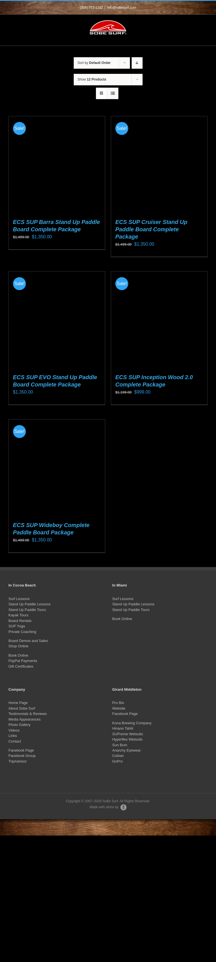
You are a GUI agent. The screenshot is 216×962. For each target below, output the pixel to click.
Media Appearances (24, 719)
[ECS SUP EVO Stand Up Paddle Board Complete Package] (57, 320)
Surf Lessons (19, 599)
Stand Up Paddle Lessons (29, 604)
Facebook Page (21, 750)
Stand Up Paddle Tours (27, 610)
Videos (13, 730)
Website (118, 708)
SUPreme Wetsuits (127, 734)
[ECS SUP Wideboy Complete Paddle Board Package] (57, 467)
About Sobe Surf (21, 708)
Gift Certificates (20, 666)
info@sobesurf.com (121, 8)
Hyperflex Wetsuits (127, 739)
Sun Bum (119, 745)
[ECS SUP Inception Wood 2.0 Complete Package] (159, 320)
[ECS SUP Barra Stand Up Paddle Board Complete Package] (57, 164)
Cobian (118, 756)
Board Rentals (20, 621)
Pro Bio (118, 703)
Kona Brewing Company (132, 723)
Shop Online (18, 646)
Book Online (18, 655)
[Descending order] (137, 63)
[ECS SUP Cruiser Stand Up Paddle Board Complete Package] (159, 164)
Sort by (94, 63)
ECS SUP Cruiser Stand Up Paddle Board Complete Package (151, 229)
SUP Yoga (16, 626)
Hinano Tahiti (122, 728)
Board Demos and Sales (28, 641)
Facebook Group (22, 756)
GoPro (117, 761)
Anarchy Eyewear (126, 750)
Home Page (18, 703)
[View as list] (112, 93)
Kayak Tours (18, 615)
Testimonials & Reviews (27, 714)
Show (92, 79)
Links (12, 736)
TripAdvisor (17, 761)
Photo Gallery (19, 725)
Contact (14, 741)
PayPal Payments (22, 661)
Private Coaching (22, 632)
